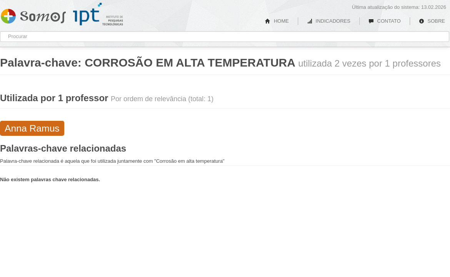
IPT (98, 14)
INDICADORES (328, 21)
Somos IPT (33, 14)
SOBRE (432, 21)
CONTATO (384, 21)
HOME (277, 21)
